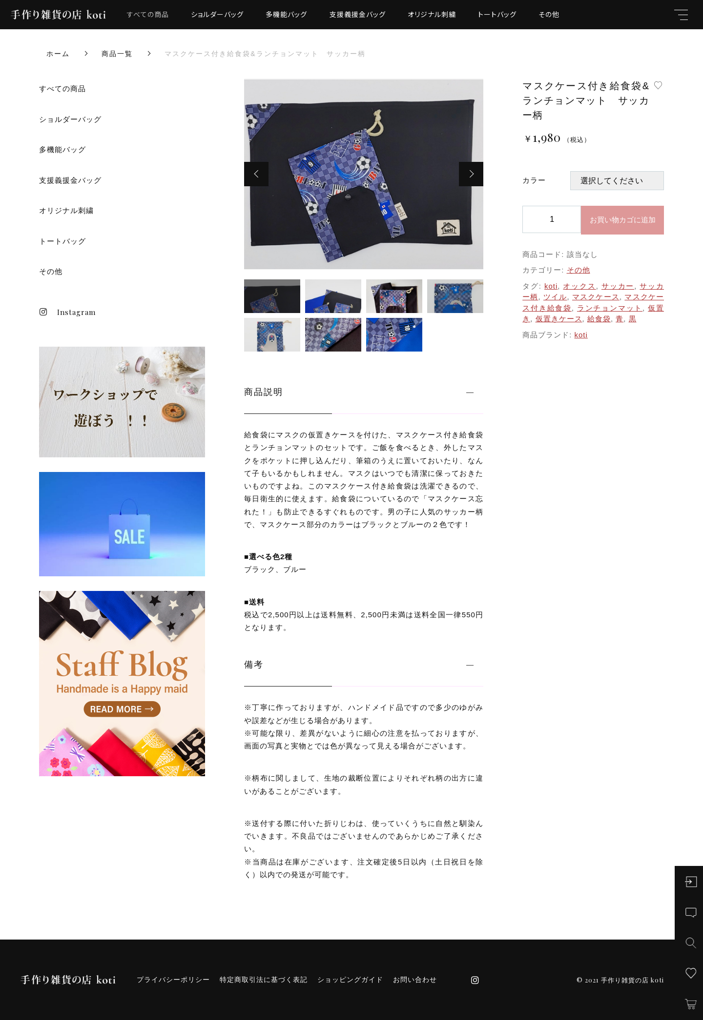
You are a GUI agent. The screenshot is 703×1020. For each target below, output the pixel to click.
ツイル (555, 297)
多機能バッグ (286, 14)
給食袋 (599, 318)
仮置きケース (559, 318)
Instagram (67, 312)
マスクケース (596, 297)
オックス (579, 286)
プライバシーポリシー (173, 979)
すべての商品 (148, 14)
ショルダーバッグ (217, 14)
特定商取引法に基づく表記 (264, 979)
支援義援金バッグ (358, 14)
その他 (548, 14)
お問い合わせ (415, 979)
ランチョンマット (609, 308)
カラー (534, 180)
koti (551, 286)
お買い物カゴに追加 (623, 220)
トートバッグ (497, 14)
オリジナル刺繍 (432, 14)
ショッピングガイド (350, 979)
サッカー (617, 286)
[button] (256, 174)
